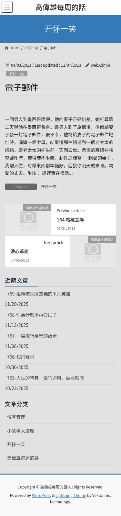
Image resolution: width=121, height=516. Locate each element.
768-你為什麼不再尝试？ (32, 314)
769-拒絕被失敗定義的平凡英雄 (38, 293)
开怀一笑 (16, 73)
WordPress (41, 495)
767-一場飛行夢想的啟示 (32, 335)
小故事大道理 (20, 430)
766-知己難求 (20, 356)
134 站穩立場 (70, 219)
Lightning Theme (70, 495)
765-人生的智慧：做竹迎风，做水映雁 (45, 378)
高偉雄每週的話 (23, 457)
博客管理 (16, 417)
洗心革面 (20, 251)
